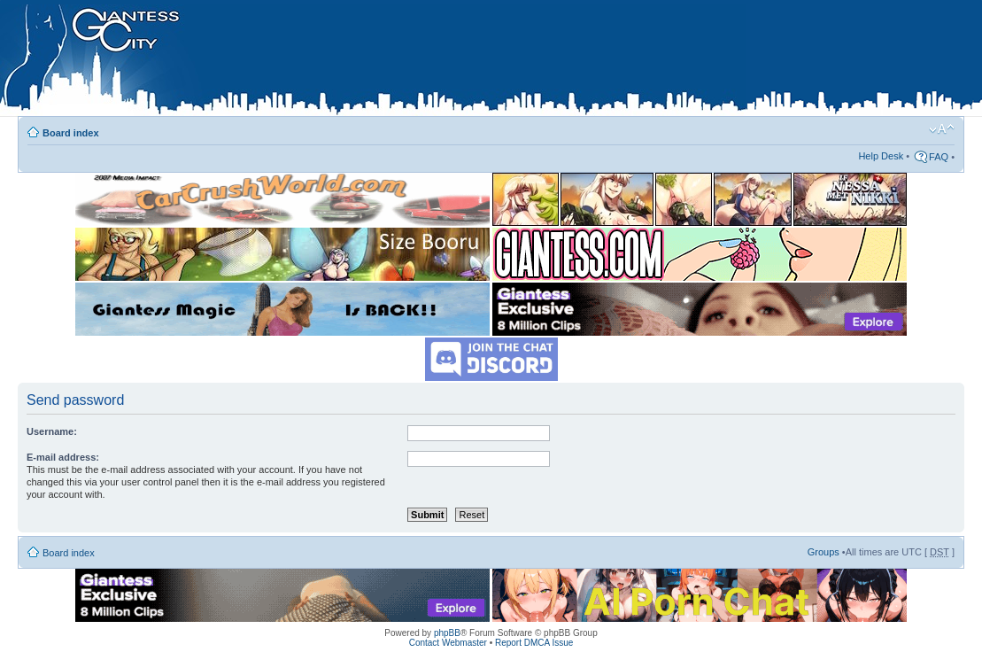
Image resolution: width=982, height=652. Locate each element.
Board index (71, 133)
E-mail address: (63, 457)
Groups (823, 552)
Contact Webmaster (448, 643)
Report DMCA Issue (534, 643)
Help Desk (880, 156)
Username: (52, 431)
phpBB (447, 633)
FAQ (938, 156)
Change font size (942, 129)
